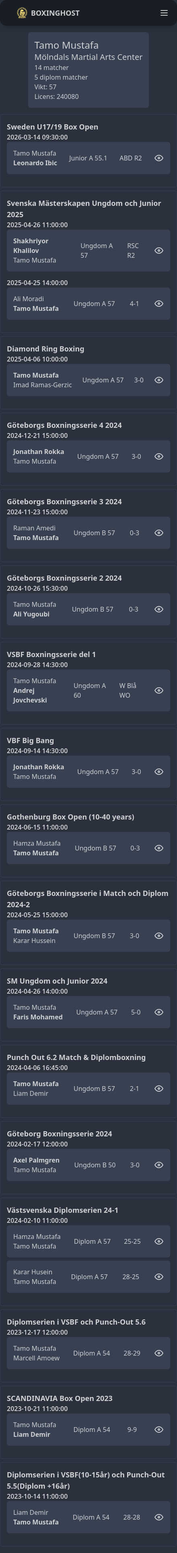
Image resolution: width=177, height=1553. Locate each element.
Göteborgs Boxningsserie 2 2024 (64, 578)
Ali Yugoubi (31, 614)
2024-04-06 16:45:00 (37, 1067)
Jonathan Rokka (38, 451)
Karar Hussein (34, 940)
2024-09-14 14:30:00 (37, 750)
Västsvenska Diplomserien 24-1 (62, 1210)
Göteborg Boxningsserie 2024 (59, 1133)
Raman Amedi (34, 528)
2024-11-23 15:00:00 (37, 511)
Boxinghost (48, 12)
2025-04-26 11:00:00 (37, 224)
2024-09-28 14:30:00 (37, 664)
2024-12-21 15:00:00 (37, 435)
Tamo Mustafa (34, 153)
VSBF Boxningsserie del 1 (51, 654)
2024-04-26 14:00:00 (37, 991)
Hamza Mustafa (37, 843)
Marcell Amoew (36, 1358)
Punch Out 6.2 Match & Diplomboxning (76, 1057)
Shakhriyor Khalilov (30, 245)
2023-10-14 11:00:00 (37, 1496)
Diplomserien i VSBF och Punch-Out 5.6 (76, 1322)
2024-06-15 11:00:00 (37, 827)
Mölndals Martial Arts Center (89, 56)
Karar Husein (32, 1271)
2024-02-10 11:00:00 (37, 1220)
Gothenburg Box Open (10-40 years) (70, 817)
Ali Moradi (28, 298)
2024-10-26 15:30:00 (37, 588)
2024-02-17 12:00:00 (37, 1144)
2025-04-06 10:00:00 (37, 359)
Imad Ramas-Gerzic (42, 384)
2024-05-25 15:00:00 (37, 914)
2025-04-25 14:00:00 (37, 282)
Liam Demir (30, 1093)
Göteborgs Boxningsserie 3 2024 (64, 501)
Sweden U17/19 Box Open (53, 126)
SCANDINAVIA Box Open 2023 (60, 1398)
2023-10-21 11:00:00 (37, 1408)
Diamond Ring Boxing (45, 348)
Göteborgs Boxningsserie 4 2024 (64, 425)
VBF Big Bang (30, 740)
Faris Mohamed (38, 1017)
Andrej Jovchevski (30, 695)
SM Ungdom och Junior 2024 (57, 981)
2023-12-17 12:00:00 (37, 1332)
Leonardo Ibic (35, 162)
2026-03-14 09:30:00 (37, 137)
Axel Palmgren (36, 1160)
